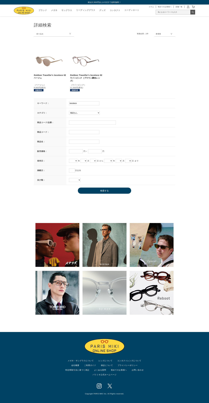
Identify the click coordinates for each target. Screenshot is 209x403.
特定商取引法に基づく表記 (77, 370)
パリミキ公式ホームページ (104, 375)
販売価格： (42, 151)
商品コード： (43, 132)
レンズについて (105, 361)
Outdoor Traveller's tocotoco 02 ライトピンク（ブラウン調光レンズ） (86, 78)
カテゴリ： (42, 113)
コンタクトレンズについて (129, 361)
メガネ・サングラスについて (81, 361)
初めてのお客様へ (119, 370)
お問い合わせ (138, 370)
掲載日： (41, 170)
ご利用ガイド (90, 365)
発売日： (41, 161)
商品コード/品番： (45, 122)
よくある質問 (100, 370)
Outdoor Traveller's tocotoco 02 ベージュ (50, 76)
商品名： (41, 142)
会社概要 (75, 365)
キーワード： (43, 103)
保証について (107, 365)
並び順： (41, 180)
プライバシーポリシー (128, 365)
